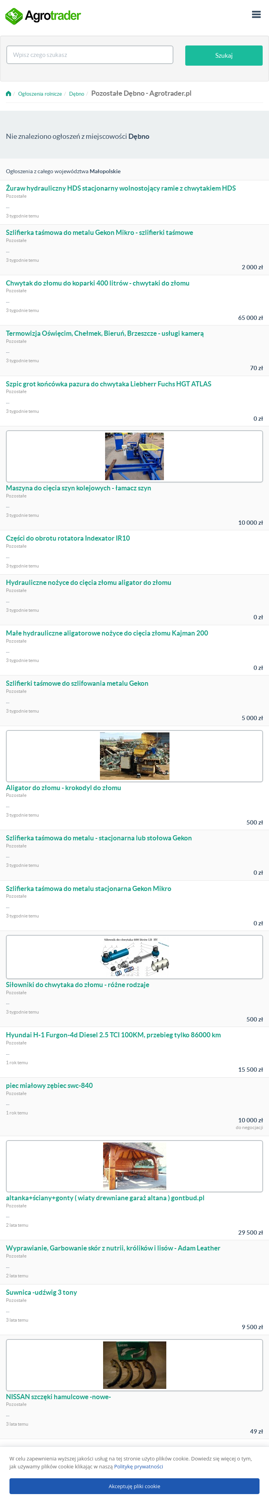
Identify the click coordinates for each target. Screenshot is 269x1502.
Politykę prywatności (138, 1466)
